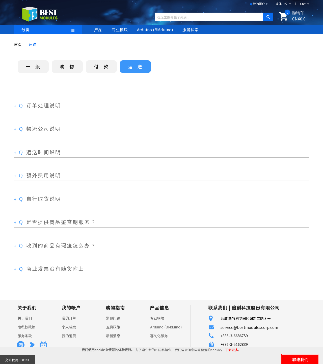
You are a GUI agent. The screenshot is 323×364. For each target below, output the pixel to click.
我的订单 (69, 318)
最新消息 (113, 335)
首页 (18, 44)
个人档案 (69, 326)
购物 (69, 66)
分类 (25, 29)
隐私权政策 (26, 326)
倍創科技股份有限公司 (256, 307)
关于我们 (25, 318)
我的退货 (69, 335)
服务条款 (25, 335)
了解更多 (231, 349)
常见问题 (113, 318)
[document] (161, 355)
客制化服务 (159, 335)
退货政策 (113, 326)
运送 (137, 66)
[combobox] (212, 17)
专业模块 (157, 318)
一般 (35, 66)
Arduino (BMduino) (166, 326)
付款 (103, 66)
